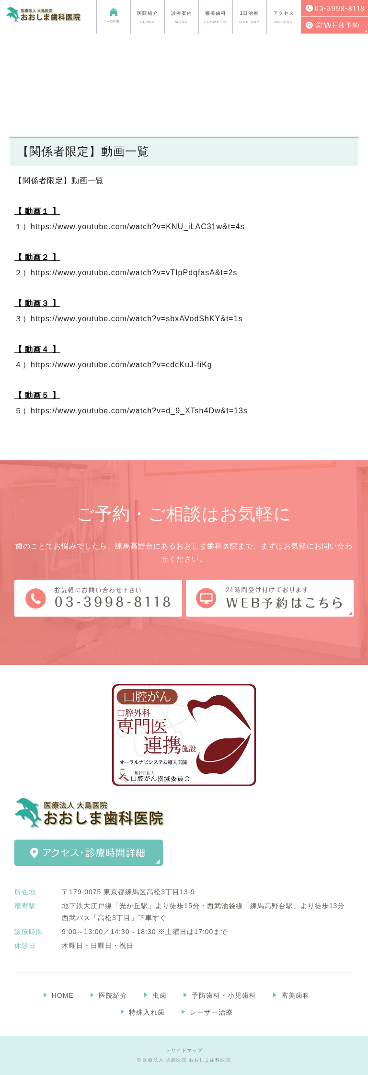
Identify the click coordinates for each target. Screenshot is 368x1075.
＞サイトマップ (184, 1050)
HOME (63, 995)
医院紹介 (113, 995)
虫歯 (159, 995)
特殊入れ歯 (147, 1012)
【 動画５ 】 (37, 395)
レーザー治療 (211, 1012)
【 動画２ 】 (37, 257)
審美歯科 (295, 995)
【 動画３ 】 (37, 303)
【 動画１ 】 (37, 211)
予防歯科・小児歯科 (224, 995)
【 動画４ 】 (37, 349)
